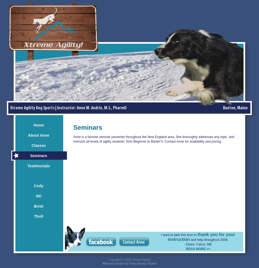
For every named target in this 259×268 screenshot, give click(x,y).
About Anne (38, 135)
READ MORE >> (198, 249)
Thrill (38, 216)
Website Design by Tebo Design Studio (129, 263)
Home (39, 125)
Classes (39, 145)
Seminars (38, 156)
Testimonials (38, 166)
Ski (38, 196)
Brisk (38, 206)
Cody (38, 186)
